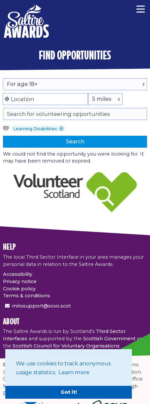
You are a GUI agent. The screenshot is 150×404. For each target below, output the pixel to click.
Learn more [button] (73, 372)
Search (75, 141)
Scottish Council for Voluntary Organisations (66, 346)
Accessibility (17, 274)
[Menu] (140, 8)
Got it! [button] (69, 392)
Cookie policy (19, 289)
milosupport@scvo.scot (41, 306)
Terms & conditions (26, 296)
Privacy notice (20, 281)
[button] (61, 129)
